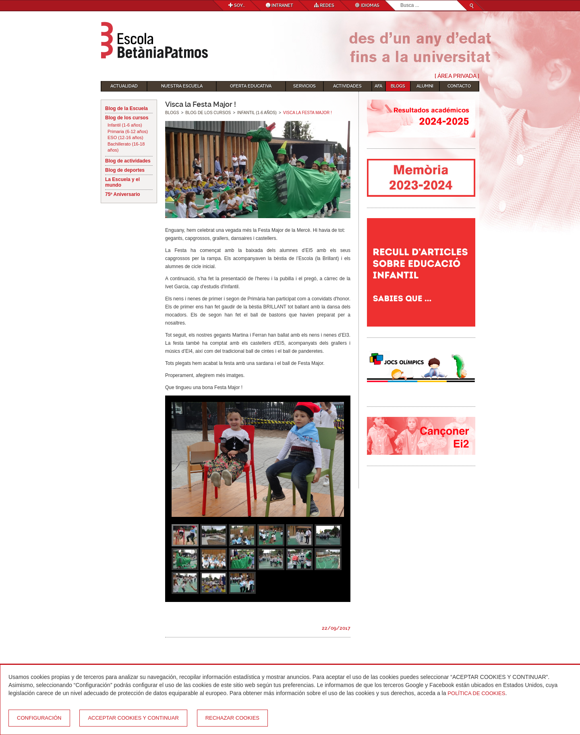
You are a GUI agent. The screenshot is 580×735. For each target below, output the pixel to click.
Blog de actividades (128, 161)
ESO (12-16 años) (125, 137)
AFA (378, 86)
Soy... (236, 5)
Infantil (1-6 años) (125, 125)
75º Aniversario (122, 194)
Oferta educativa (250, 86)
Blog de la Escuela (126, 108)
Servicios (304, 86)
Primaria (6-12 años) (128, 131)
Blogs (398, 86)
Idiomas (367, 5)
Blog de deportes (125, 170)
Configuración (39, 718)
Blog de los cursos (126, 118)
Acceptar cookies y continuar (133, 718)
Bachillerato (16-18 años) (126, 147)
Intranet (279, 5)
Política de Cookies (476, 693)
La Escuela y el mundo (122, 182)
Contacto (459, 86)
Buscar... (400, 0)
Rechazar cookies (232, 718)
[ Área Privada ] (457, 76)
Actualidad (124, 86)
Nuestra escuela (182, 86)
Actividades (347, 86)
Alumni (424, 86)
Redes (324, 5)
